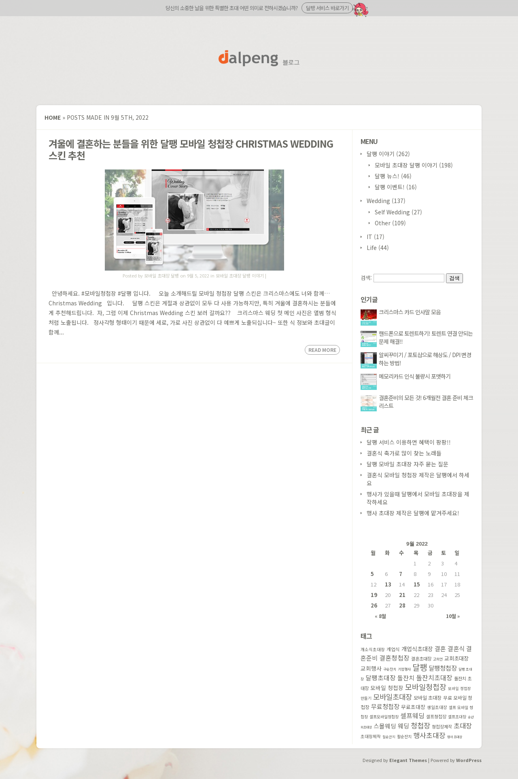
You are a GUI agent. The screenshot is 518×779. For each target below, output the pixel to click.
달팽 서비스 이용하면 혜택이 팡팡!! (409, 442)
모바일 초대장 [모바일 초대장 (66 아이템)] (428, 697)
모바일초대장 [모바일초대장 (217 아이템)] (392, 696)
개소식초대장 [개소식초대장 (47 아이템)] (373, 649)
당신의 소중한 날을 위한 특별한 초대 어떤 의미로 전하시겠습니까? (259, 8)
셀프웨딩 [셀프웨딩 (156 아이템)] (412, 715)
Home (53, 117)
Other (383, 223)
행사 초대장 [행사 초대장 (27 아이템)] (454, 737)
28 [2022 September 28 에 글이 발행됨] (402, 605)
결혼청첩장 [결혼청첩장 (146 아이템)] (394, 658)
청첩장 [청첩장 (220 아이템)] (420, 725)
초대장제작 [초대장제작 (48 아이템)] (371, 736)
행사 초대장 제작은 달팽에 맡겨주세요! (413, 513)
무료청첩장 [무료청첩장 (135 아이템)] (385, 706)
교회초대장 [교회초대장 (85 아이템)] (456, 658)
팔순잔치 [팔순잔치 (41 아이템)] (404, 736)
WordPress (469, 760)
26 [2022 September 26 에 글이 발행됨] (374, 605)
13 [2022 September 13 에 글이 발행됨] (388, 584)
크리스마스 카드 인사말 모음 (410, 312)
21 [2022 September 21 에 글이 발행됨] (402, 595)
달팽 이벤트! (390, 187)
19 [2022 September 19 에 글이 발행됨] (374, 595)
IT (369, 237)
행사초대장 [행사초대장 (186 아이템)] (429, 735)
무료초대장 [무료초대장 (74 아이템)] (413, 707)
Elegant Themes (408, 760)
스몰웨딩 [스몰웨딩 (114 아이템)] (385, 726)
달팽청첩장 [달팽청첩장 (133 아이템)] (443, 667)
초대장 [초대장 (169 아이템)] (463, 725)
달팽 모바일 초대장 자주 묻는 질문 (407, 464)
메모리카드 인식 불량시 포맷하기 (414, 376)
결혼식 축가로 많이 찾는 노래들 (404, 453)
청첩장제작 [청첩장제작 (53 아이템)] (442, 726)
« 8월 (380, 615)
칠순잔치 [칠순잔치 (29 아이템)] (388, 736)
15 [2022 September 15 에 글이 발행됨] (417, 584)
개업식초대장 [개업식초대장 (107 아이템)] (417, 648)
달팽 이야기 (381, 154)
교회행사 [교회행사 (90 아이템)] (371, 668)
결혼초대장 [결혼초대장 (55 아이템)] (421, 658)
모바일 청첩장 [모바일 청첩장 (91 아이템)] (386, 688)
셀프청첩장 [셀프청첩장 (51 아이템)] (436, 716)
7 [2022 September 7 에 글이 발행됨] (400, 574)
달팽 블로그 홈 (259, 58)
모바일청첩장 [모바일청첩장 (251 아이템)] (425, 687)
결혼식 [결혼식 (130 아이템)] (456, 648)
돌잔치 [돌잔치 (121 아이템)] (405, 677)
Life (372, 247)
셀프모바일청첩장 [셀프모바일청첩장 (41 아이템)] (384, 717)
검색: (366, 278)
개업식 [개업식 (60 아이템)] (393, 649)
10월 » (453, 615)
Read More (322, 349)
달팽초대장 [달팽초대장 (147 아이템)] (380, 677)
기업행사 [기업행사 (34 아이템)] (404, 669)
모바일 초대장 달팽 (161, 275)
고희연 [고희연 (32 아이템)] (438, 659)
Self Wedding (392, 212)
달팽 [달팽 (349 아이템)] (419, 667)
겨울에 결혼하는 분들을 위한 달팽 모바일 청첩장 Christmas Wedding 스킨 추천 (191, 149)
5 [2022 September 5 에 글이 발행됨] (372, 574)
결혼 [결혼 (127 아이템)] (440, 648)
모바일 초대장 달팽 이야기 (240, 275)
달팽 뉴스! (387, 176)
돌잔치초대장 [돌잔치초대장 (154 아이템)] (434, 677)
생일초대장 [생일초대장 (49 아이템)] (437, 707)
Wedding (378, 201)
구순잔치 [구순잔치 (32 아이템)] (389, 669)
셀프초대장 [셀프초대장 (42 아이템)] (457, 716)
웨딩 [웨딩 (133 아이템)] (403, 725)
